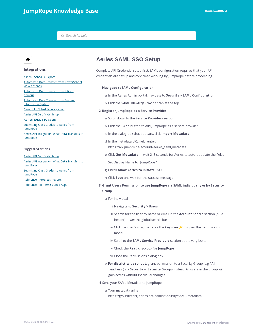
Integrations (34, 69)
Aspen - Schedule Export (39, 77)
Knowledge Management (201, 322)
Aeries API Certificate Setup (41, 114)
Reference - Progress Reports (43, 179)
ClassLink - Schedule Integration (44, 109)
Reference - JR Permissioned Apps (45, 185)
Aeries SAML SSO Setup (40, 119)
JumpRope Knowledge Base (61, 10)
